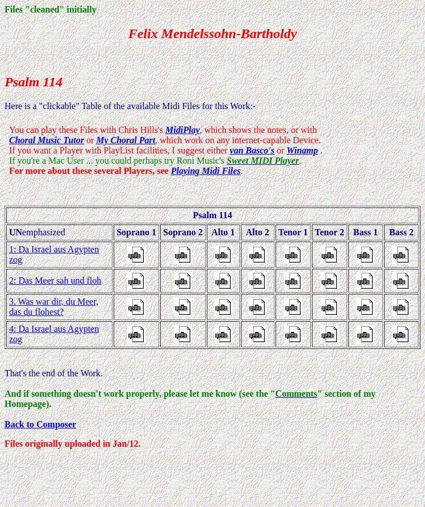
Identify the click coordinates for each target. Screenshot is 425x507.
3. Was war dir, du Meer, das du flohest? (53, 307)
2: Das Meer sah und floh (55, 280)
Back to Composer (40, 424)
